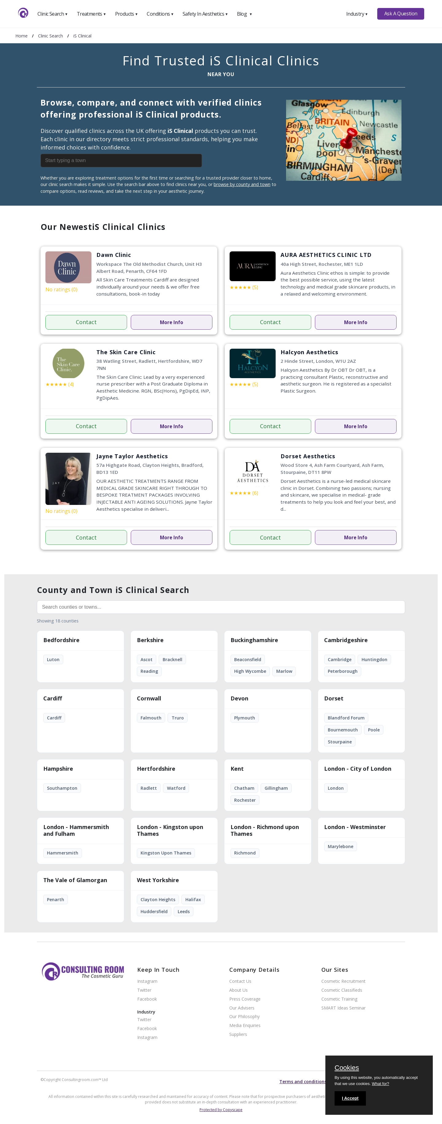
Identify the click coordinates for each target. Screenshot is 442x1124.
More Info (171, 322)
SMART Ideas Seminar (343, 1008)
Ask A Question (400, 13)
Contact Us (240, 981)
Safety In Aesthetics (205, 13)
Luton (53, 659)
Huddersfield (154, 911)
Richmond (245, 853)
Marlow (284, 671)
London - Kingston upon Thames (170, 830)
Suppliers (238, 1034)
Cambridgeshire (346, 640)
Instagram (147, 981)
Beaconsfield (247, 659)
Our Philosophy (244, 1016)
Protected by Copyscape (221, 1109)
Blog (244, 13)
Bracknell (172, 659)
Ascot (147, 659)
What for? (380, 1083)
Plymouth (244, 718)
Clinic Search (52, 13)
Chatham (244, 788)
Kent (237, 768)
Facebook (147, 999)
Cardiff (52, 698)
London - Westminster (355, 827)
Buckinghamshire (254, 640)
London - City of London (357, 768)
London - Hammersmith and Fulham (76, 830)
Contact (86, 322)
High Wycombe (250, 671)
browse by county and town (242, 184)
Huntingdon (374, 659)
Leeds (184, 911)
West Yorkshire (158, 880)
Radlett (149, 788)
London (336, 788)
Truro (178, 718)
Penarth (55, 899)
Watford (176, 788)
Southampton (62, 788)
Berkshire (150, 640)
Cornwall (149, 698)
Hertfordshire (156, 768)
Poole (374, 730)
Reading (149, 671)
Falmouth (151, 718)
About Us (238, 990)
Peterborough (343, 671)
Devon (239, 698)
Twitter (144, 990)
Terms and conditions (303, 1081)
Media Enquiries (245, 1025)
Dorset (333, 698)
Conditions (160, 13)
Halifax (193, 899)
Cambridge (339, 659)
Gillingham (276, 788)
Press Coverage (245, 999)
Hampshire (58, 768)
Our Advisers (241, 1008)
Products (126, 13)
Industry (357, 13)
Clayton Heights (158, 899)
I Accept (350, 1098)
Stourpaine (340, 742)
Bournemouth (343, 730)
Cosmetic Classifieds (341, 990)
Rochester (245, 800)
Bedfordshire (61, 640)
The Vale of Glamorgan (75, 880)
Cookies (347, 1068)
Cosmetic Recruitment (343, 981)
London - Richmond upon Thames (265, 830)
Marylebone (340, 846)
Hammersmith (62, 853)
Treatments (91, 13)
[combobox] (136, 160)
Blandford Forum (346, 718)
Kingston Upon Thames (166, 853)
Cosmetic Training (339, 999)
